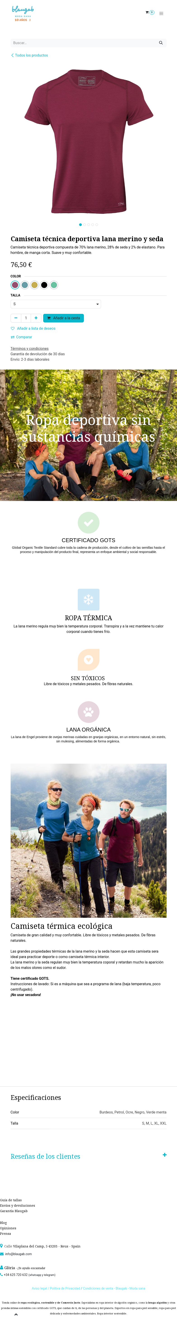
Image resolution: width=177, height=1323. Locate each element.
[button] (18, 223)
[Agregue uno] (36, 318)
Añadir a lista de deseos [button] (33, 328)
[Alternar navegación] (161, 13)
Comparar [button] (21, 337)
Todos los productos (29, 55)
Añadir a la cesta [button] (63, 318)
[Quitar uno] (16, 318)
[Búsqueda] (161, 43)
